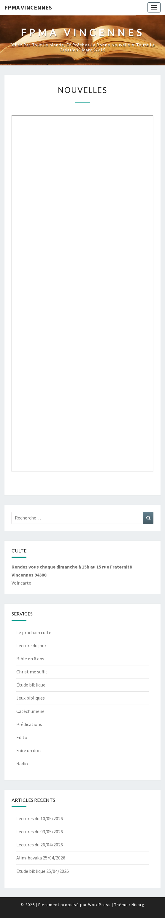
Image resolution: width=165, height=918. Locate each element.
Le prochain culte (33, 632)
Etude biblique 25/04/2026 (42, 871)
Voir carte (21, 583)
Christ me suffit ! (33, 672)
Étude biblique (30, 685)
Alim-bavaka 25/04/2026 (40, 858)
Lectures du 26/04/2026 (39, 845)
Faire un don (28, 750)
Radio (22, 763)
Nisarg (138, 904)
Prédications (29, 724)
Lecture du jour (31, 645)
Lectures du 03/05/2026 (39, 831)
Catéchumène (30, 711)
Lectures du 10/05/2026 (39, 818)
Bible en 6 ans (30, 659)
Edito (21, 737)
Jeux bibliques (30, 698)
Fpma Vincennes (28, 7)
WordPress (99, 904)
